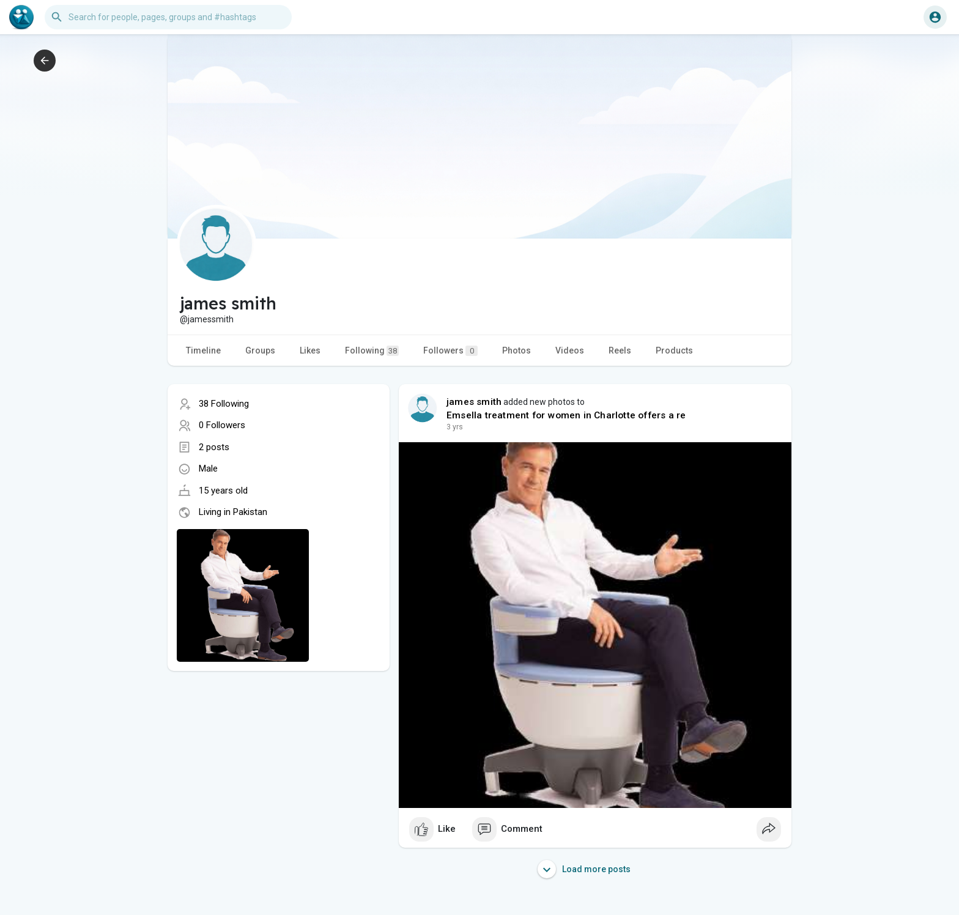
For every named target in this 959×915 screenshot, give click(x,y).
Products (674, 350)
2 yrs (454, 427)
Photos (516, 350)
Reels (620, 350)
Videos (569, 350)
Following (372, 351)
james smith (474, 401)
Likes (310, 350)
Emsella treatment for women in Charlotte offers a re (566, 415)
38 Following (224, 403)
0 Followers (222, 425)
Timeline (203, 350)
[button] (168, 17)
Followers (450, 351)
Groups (260, 350)
